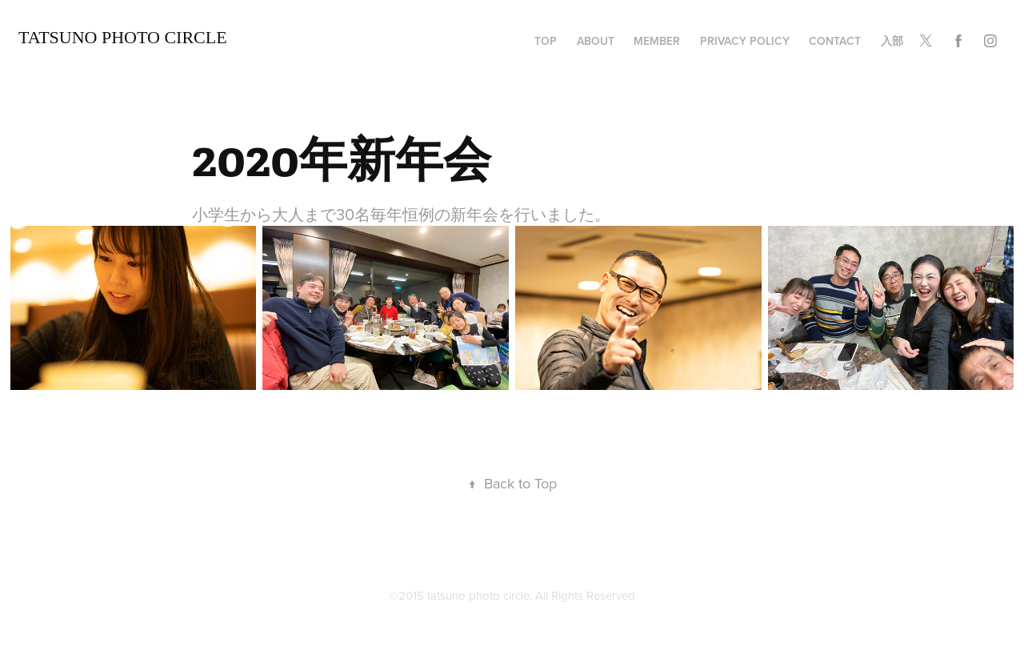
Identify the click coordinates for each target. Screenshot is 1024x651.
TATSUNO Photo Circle (122, 37)
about (595, 41)
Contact (835, 41)
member (657, 41)
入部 (892, 41)
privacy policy (745, 41)
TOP (545, 41)
